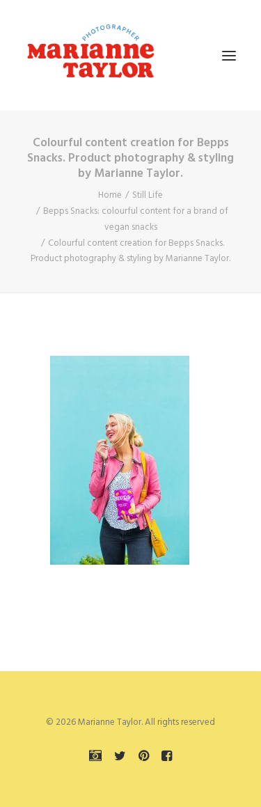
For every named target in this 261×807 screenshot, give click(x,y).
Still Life (147, 195)
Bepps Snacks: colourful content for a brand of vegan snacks (135, 219)
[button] (229, 55)
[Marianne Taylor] (90, 55)
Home (110, 195)
